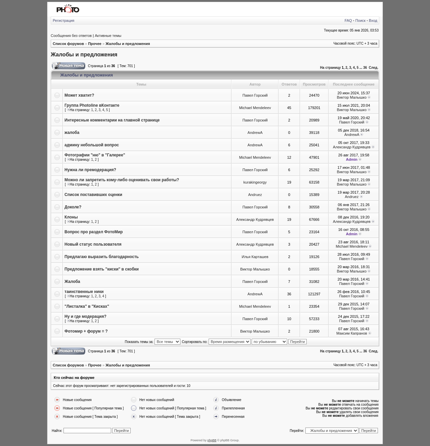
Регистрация (63, 20)
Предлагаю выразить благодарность (101, 256)
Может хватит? (79, 95)
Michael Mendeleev (255, 108)
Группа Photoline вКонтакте (91, 105)
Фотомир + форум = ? (86, 331)
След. (373, 67)
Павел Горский (255, 95)
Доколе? (72, 207)
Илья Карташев (255, 257)
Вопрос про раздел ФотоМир (93, 232)
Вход (373, 20)
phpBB (211, 440)
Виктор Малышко (352, 97)
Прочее (94, 44)
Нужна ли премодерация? (90, 169)
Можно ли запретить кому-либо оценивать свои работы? (121, 180)
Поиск (360, 20)
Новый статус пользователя (92, 244)
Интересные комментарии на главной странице (112, 120)
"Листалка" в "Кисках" (86, 306)
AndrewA (255, 133)
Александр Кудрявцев (352, 147)
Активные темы (108, 36)
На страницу (330, 67)
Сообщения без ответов (71, 36)
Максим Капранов (351, 333)
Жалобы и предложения (127, 44)
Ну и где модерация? (85, 316)
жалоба (71, 132)
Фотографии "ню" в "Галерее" (94, 155)
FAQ (348, 20)
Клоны (71, 217)
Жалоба (72, 281)
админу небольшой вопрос (91, 145)
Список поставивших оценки (93, 194)
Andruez (255, 195)
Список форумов (68, 44)
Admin (351, 159)
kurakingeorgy (255, 182)
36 (365, 67)
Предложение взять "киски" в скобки (101, 269)
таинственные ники (83, 291)
